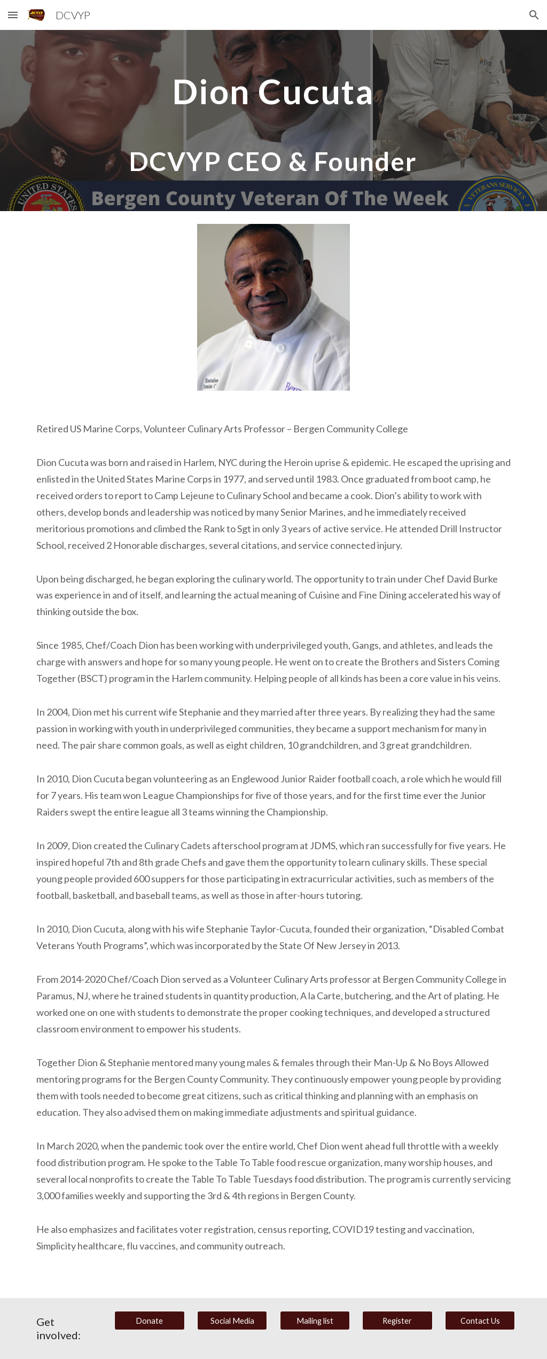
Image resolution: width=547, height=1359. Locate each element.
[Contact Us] (480, 1320)
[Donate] (149, 1320)
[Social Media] (232, 1320)
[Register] (397, 1320)
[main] (273, 120)
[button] (13, 14)
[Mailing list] (314, 1320)
